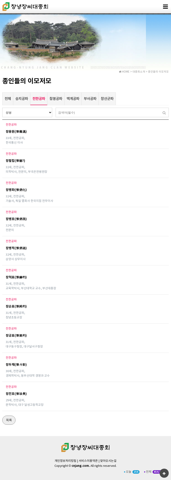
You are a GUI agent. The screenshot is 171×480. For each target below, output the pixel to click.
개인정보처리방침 (65, 461)
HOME (124, 71)
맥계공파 (73, 99)
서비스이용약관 (88, 461)
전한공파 (37, 97)
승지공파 (21, 99)
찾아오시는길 (108, 461)
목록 (9, 420)
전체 (8, 99)
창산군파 (107, 99)
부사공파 (90, 99)
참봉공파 (55, 99)
